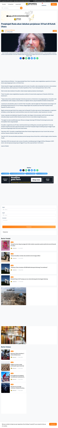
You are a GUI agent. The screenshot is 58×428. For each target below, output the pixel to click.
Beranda (4, 4)
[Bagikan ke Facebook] (21, 58)
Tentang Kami (10, 4)
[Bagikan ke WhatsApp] (37, 58)
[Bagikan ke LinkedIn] (29, 58)
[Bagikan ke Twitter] (23, 58)
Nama (3, 207)
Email (3, 212)
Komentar (4, 218)
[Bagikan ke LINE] (26, 58)
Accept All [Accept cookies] (53, 424)
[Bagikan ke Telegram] (35, 58)
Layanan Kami (18, 4)
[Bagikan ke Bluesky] (32, 58)
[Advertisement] (29, 70)
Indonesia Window (10, 30)
